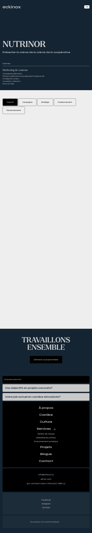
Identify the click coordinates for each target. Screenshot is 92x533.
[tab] (10, 102)
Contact (46, 461)
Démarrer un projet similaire (46, 359)
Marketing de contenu (46, 437)
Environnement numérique (46, 441)
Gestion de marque (46, 434)
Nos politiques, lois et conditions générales (44, 522)
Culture (46, 422)
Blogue (46, 454)
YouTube (46, 507)
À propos (46, 408)
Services (44, 429)
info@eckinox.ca (46, 474)
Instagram (46, 503)
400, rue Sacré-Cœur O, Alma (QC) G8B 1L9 (46, 483)
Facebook (46, 500)
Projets (46, 447)
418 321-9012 (46, 479)
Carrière (46, 415)
